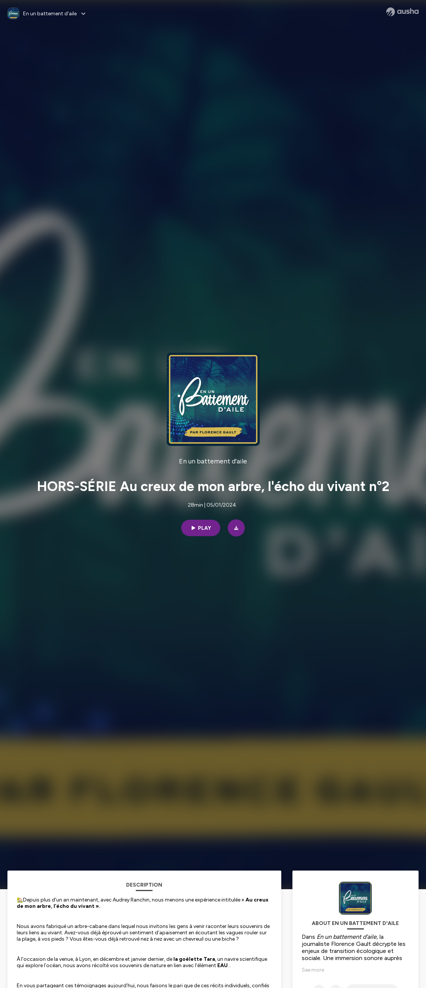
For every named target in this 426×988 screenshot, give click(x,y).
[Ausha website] (402, 11)
